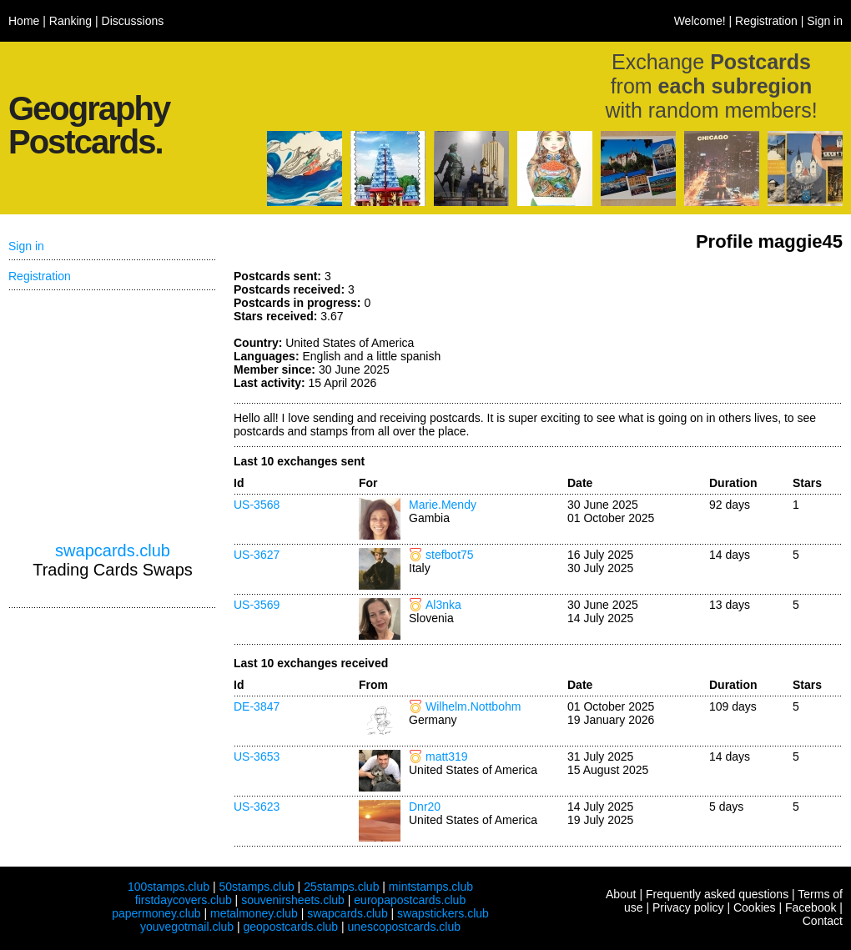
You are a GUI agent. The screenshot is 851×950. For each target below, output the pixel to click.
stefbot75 (450, 554)
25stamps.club (341, 886)
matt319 (447, 756)
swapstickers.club (443, 913)
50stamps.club (256, 886)
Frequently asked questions (717, 894)
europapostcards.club (410, 900)
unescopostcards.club (404, 926)
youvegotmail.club (187, 926)
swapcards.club (112, 550)
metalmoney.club (254, 913)
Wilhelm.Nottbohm (473, 706)
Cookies (754, 907)
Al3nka (443, 604)
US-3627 (256, 554)
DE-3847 (256, 706)
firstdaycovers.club (183, 900)
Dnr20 (425, 806)
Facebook (810, 907)
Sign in (825, 21)
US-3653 (256, 756)
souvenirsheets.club (293, 900)
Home (23, 21)
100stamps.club (168, 886)
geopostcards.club (291, 926)
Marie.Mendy (442, 504)
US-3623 (256, 806)
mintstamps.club (431, 886)
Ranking (70, 21)
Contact (823, 920)
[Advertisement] (717, 332)
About (621, 894)
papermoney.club (156, 913)
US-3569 (256, 604)
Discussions (133, 21)
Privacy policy (688, 907)
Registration (766, 21)
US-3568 (256, 504)
